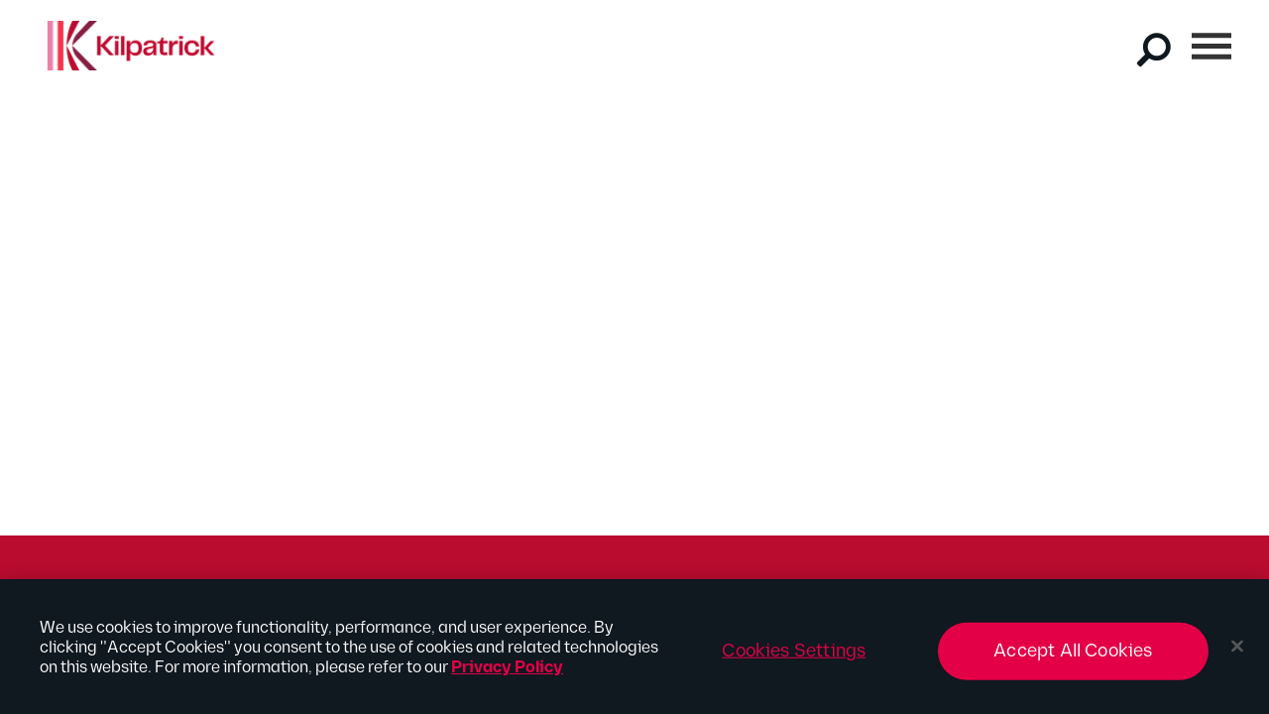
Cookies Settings (793, 657)
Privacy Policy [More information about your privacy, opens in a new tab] (507, 673)
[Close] (1237, 652)
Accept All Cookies (1072, 657)
